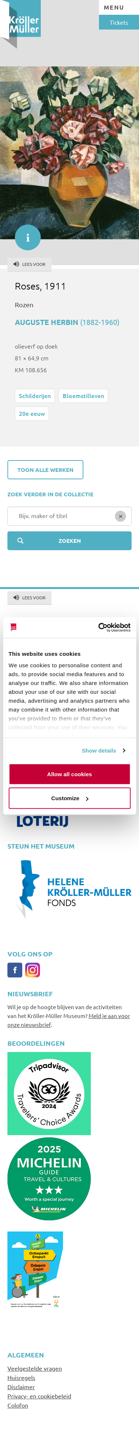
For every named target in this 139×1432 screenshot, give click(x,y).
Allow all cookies (69, 774)
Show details (99, 750)
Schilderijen (35, 395)
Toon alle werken (45, 469)
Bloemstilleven (83, 395)
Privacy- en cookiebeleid (39, 1396)
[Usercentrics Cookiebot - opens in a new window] (98, 628)
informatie (24, 234)
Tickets (119, 22)
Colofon (17, 1405)
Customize (69, 798)
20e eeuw (32, 413)
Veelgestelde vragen (34, 1368)
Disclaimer (21, 1386)
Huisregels (21, 1377)
